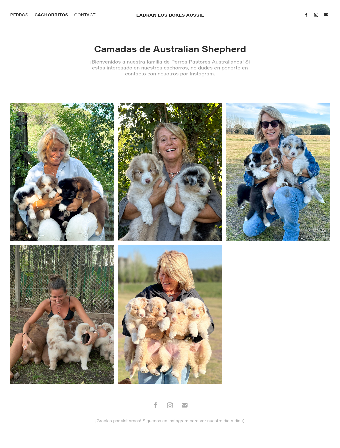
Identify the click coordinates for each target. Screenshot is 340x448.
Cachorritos (51, 14)
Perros (19, 14)
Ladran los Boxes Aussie (170, 15)
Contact (85, 14)
